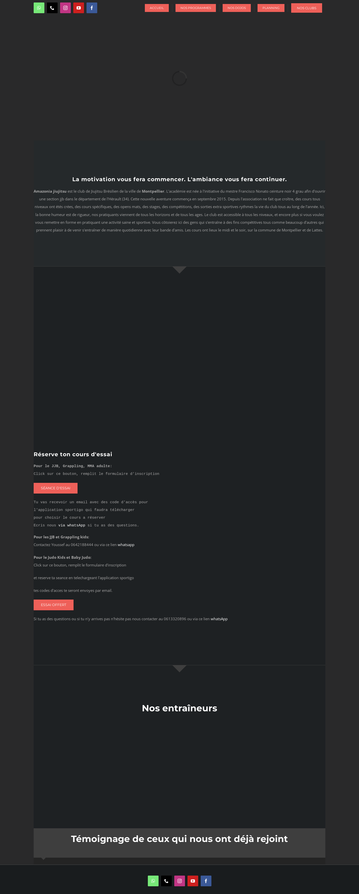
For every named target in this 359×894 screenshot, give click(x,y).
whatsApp (219, 618)
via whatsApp (71, 525)
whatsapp (126, 544)
